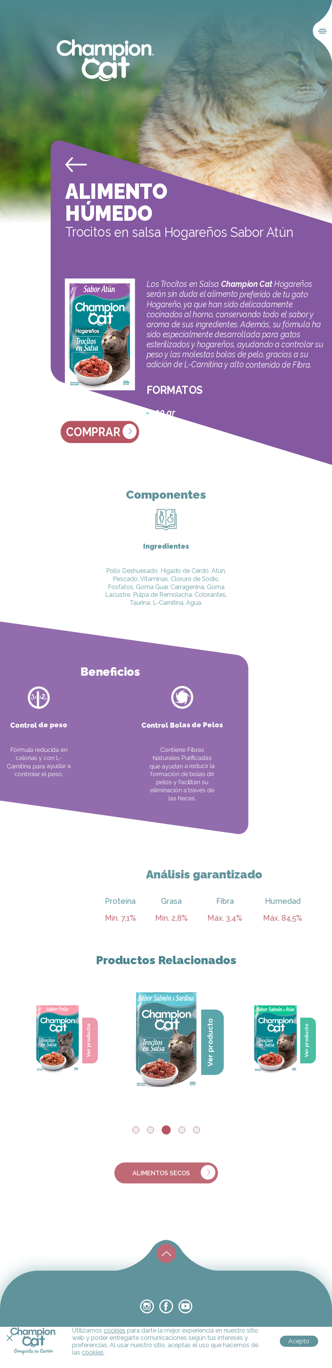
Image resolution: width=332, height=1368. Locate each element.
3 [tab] (166, 1130)
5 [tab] (196, 1129)
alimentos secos (173, 1180)
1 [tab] (135, 1129)
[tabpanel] (166, 1036)
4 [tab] (181, 1129)
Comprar (101, 431)
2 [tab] (150, 1129)
